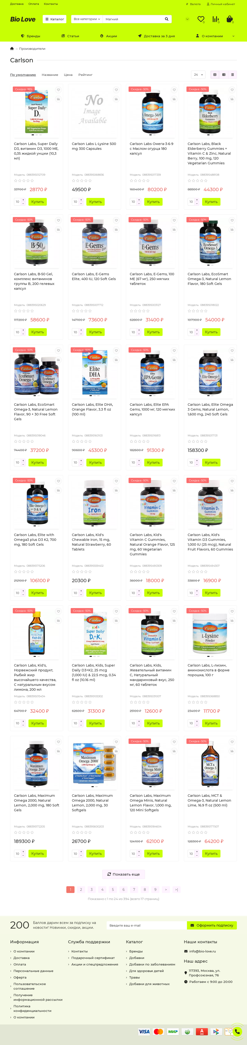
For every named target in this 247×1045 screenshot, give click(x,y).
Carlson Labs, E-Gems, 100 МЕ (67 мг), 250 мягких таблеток (152, 279)
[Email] (147, 925)
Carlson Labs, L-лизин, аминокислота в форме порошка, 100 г (209, 670)
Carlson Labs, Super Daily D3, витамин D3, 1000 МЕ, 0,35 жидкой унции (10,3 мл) (36, 151)
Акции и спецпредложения (94, 964)
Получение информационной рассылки (38, 997)
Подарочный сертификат (93, 958)
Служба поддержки (89, 941)
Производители (32, 49)
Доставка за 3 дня (156, 36)
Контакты (51, 4)
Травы (134, 977)
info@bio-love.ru (202, 951)
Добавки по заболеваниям (152, 964)
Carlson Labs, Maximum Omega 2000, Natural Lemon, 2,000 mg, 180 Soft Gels (36, 802)
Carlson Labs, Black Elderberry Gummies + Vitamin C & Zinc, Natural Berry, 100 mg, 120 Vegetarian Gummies (209, 153)
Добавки (136, 958)
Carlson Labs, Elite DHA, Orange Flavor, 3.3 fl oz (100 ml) (92, 409)
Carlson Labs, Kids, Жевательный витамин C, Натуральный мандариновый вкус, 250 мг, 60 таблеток (152, 675)
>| (176, 889)
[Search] (137, 19)
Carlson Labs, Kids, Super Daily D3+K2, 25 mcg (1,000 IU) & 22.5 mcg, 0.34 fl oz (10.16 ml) (94, 672)
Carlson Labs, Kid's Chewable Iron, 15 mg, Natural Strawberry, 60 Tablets (91, 542)
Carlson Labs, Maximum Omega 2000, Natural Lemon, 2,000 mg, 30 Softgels (92, 802)
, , (204, 973)
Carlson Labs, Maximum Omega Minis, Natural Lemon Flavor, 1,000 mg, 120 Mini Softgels (151, 802)
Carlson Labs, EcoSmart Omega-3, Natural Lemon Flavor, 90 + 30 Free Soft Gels (36, 411)
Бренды (31, 36)
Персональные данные (33, 971)
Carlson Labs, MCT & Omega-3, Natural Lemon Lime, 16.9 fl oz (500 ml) (209, 800)
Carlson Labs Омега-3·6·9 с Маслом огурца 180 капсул (151, 149)
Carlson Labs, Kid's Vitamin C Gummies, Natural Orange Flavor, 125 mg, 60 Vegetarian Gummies (152, 544)
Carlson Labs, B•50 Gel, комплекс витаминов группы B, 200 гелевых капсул (34, 281)
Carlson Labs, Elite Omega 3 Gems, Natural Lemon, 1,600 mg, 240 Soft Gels (210, 409)
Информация (24, 941)
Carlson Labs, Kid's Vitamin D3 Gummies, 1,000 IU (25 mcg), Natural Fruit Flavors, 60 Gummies (210, 542)
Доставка (17, 4)
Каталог (54, 19)
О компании (209, 36)
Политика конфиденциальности (32, 1008)
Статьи (70, 36)
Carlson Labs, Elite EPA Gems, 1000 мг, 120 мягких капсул (152, 409)
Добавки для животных (149, 984)
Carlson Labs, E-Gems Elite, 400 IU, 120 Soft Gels (94, 276)
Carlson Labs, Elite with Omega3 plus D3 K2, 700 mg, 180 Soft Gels (35, 540)
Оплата (33, 4)
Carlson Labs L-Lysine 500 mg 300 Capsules (94, 146)
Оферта (20, 977)
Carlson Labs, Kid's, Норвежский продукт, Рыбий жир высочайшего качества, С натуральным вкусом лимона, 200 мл (35, 677)
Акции (108, 36)
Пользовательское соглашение (30, 986)
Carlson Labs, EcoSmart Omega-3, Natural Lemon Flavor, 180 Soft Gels (209, 279)
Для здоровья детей (146, 971)
